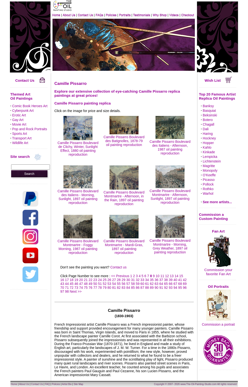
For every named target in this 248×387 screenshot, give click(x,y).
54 (114, 284)
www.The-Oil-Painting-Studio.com (198, 384)
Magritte (209, 166)
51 (100, 284)
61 (147, 284)
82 (119, 288)
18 (72, 280)
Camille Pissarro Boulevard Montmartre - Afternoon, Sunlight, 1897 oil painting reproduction (170, 194)
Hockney (209, 138)
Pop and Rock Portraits (29, 129)
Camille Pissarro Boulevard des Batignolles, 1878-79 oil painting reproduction (124, 139)
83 (123, 288)
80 (109, 288)
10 (158, 276)
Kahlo (207, 147)
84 (128, 288)
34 (147, 280)
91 (161, 288)
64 (161, 284)
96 (185, 288)
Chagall (208, 124)
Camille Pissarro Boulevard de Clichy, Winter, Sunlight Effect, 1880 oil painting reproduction (78, 146)
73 (76, 288)
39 (171, 280)
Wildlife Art (20, 143)
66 (171, 284)
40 (175, 280)
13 (172, 276)
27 (114, 280)
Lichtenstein (212, 161)
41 (180, 280)
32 (138, 280)
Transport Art (21, 138)
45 (72, 284)
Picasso (209, 180)
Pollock (208, 184)
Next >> (76, 291)
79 (105, 288)
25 (105, 280)
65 (166, 284)
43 (62, 284)
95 (180, 288)
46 (76, 284)
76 (91, 288)
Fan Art (218, 231)
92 (166, 288)
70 (62, 288)
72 (72, 288)
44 (67, 284)
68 (180, 284)
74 (81, 288)
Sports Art (19, 134)
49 (91, 284)
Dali (206, 129)
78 (100, 288)
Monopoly (210, 170)
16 (62, 280)
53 (109, 284)
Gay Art (17, 120)
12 (167, 276)
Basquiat (209, 111)
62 (152, 284)
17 (67, 280)
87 (142, 288)
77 (95, 288)
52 (105, 284)
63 (156, 284)
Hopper (208, 143)
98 (67, 291)
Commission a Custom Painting (213, 216)
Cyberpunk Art (23, 111)
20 (81, 280)
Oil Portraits (218, 286)
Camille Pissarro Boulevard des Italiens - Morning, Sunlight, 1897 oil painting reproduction (78, 195)
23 (95, 280)
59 (138, 284)
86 (138, 288)
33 (142, 280)
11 (162, 276)
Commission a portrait (218, 324)
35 (152, 280)
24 (100, 280)
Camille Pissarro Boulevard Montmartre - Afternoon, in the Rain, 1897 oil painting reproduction (124, 196)
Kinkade (209, 152)
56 (123, 284)
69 (185, 284)
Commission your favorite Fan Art (218, 272)
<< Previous (120, 276)
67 (175, 284)
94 (175, 288)
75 (86, 288)
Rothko (208, 189)
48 (86, 284)
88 (147, 288)
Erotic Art (19, 115)
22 (91, 280)
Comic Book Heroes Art (29, 106)
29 (123, 280)
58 (133, 284)
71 (67, 288)
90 (156, 288)
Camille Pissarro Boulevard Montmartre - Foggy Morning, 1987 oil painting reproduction (78, 245)
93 (171, 288)
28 (119, 280)
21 (86, 280)
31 (133, 280)
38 (166, 280)
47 (81, 284)
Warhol (208, 193)
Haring (208, 134)
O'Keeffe (209, 175)
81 (114, 288)
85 (133, 288)
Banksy (208, 106)
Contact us (118, 267)
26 (109, 280)
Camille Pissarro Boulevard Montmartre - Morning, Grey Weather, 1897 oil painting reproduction (170, 244)
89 (152, 288)
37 (161, 280)
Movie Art (19, 124)
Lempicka (210, 157)
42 (185, 280)
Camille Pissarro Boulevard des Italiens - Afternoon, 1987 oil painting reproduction (170, 145)
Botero (208, 120)
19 (76, 280)
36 (156, 280)
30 (128, 280)
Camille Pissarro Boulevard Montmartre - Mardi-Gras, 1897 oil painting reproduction (124, 245)
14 (176, 276)
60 (142, 284)
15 (181, 276)
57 (128, 284)
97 (62, 291)
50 (95, 284)
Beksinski (210, 115)
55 (119, 284)
